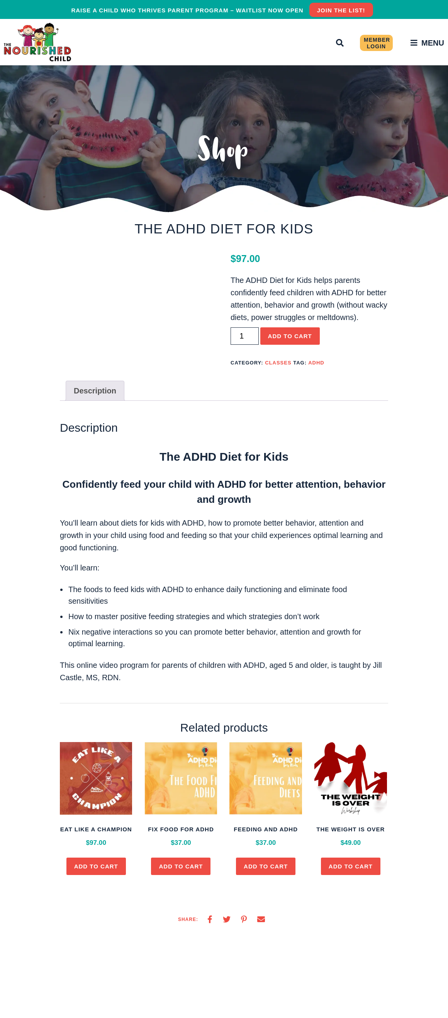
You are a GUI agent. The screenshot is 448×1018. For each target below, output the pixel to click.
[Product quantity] (245, 336)
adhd (316, 363)
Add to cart (290, 336)
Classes (278, 363)
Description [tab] (95, 390)
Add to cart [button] (96, 866)
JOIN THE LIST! (341, 10)
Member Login (377, 43)
